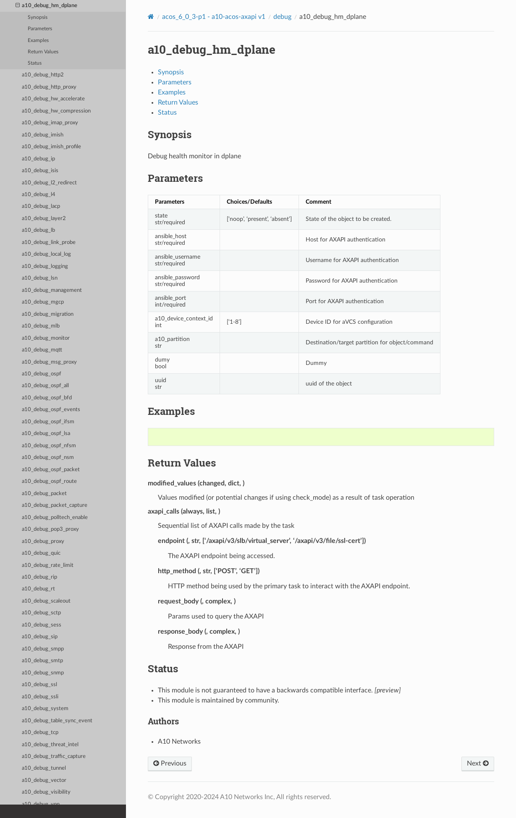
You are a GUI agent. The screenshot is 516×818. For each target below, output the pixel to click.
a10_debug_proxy (43, 541)
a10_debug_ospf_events (51, 409)
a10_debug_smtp (42, 660)
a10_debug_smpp (43, 649)
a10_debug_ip (38, 159)
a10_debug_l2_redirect (49, 183)
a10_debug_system (45, 708)
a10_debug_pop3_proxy (50, 529)
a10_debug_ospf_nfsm (49, 445)
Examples (38, 40)
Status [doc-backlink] (163, 668)
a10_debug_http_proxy (49, 87)
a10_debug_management (52, 290)
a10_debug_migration (47, 314)
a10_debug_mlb (41, 326)
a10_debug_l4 (38, 194)
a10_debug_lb (38, 230)
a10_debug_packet (44, 493)
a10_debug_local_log (46, 254)
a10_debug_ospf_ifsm (48, 422)
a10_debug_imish (42, 135)
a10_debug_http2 (43, 75)
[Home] (151, 16)
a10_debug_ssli (40, 697)
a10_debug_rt (38, 589)
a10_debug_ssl (39, 684)
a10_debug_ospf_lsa (46, 433)
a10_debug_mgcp (43, 302)
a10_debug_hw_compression (56, 111)
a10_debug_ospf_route (49, 481)
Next (478, 763)
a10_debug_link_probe (49, 242)
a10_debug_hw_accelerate (53, 99)
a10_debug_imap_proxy (50, 123)
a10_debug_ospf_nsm (48, 457)
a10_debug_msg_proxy (49, 362)
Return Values (43, 52)
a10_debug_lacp (41, 206)
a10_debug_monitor (46, 338)
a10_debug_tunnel (44, 768)
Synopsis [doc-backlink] (169, 134)
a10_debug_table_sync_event (57, 721)
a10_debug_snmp (43, 673)
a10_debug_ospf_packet (51, 469)
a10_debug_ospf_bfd (47, 398)
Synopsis (37, 17)
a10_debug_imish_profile (51, 146)
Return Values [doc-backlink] (182, 462)
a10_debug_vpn (41, 804)
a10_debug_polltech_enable (55, 517)
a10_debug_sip (40, 637)
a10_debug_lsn (40, 278)
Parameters (40, 28)
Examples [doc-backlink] (171, 411)
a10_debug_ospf (41, 374)
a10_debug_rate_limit (47, 565)
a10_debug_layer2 (44, 218)
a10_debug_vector (44, 780)
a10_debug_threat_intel (50, 744)
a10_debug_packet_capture (54, 505)
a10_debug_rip (39, 577)
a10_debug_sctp (41, 613)
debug (282, 16)
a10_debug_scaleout (46, 601)
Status (35, 63)
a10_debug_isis (40, 170)
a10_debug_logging (45, 266)
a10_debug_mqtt (42, 350)
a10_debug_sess (41, 625)
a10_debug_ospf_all (45, 385)
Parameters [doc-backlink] (175, 178)
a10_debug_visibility (46, 792)
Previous (169, 763)
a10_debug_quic (41, 553)
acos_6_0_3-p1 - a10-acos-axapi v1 (213, 16)
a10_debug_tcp (40, 732)
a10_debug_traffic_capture (54, 756)
